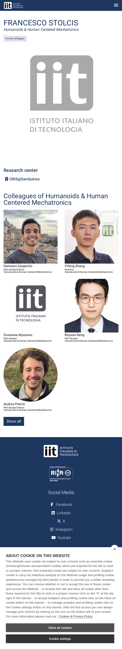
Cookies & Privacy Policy (76, 616)
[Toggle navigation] (116, 5)
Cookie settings (60, 639)
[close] (114, 549)
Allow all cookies (60, 627)
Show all (14, 421)
